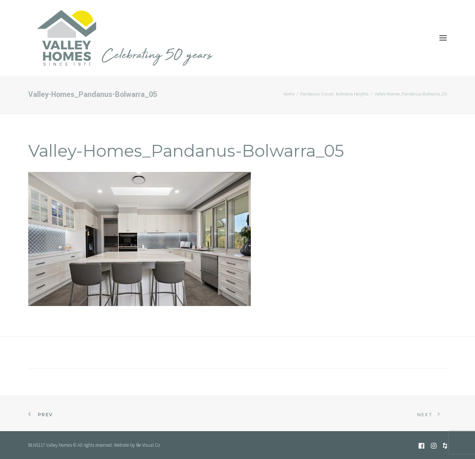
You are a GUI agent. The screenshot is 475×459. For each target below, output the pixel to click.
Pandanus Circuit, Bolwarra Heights (334, 94)
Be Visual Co (148, 445)
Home (289, 94)
